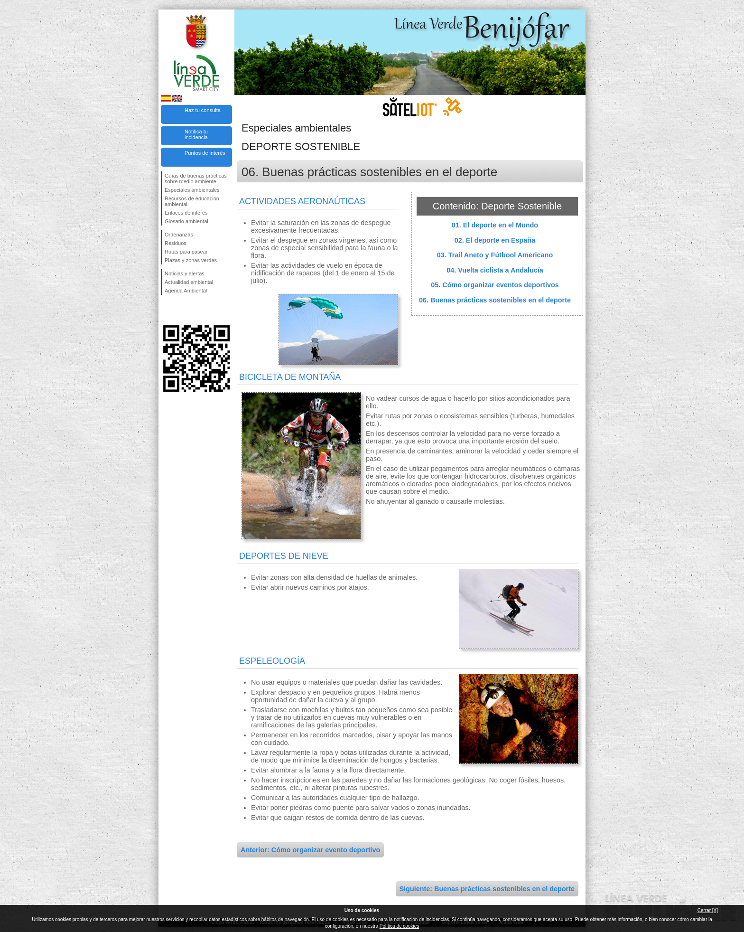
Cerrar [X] (708, 910)
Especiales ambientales (192, 190)
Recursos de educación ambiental (192, 201)
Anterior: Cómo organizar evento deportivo (310, 850)
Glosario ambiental (186, 221)
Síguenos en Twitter (182, 310)
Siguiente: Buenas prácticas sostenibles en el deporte (487, 889)
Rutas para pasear (186, 251)
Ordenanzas (179, 234)
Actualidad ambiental (189, 282)
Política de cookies (399, 926)
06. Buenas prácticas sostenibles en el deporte (495, 300)
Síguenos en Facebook (166, 310)
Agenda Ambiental (186, 290)
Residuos (175, 243)
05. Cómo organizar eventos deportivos (495, 285)
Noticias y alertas (185, 273)
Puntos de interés (205, 153)
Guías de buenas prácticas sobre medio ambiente (196, 178)
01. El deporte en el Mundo (495, 225)
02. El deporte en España (495, 240)
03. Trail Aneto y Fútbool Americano (495, 255)
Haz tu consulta (203, 110)
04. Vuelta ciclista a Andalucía (494, 270)
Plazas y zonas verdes (191, 260)
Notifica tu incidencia (196, 134)
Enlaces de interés (186, 213)
